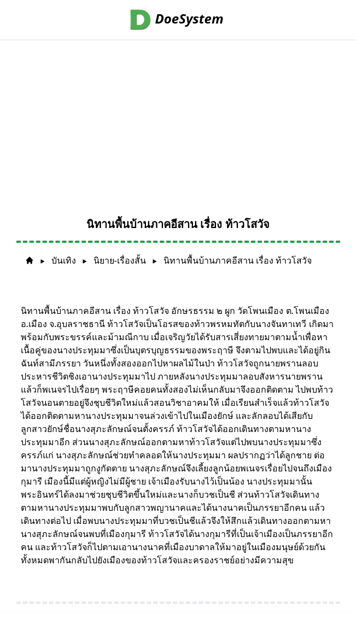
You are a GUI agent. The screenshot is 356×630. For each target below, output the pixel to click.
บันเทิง (63, 260)
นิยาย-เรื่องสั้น (120, 260)
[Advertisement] (178, 121)
